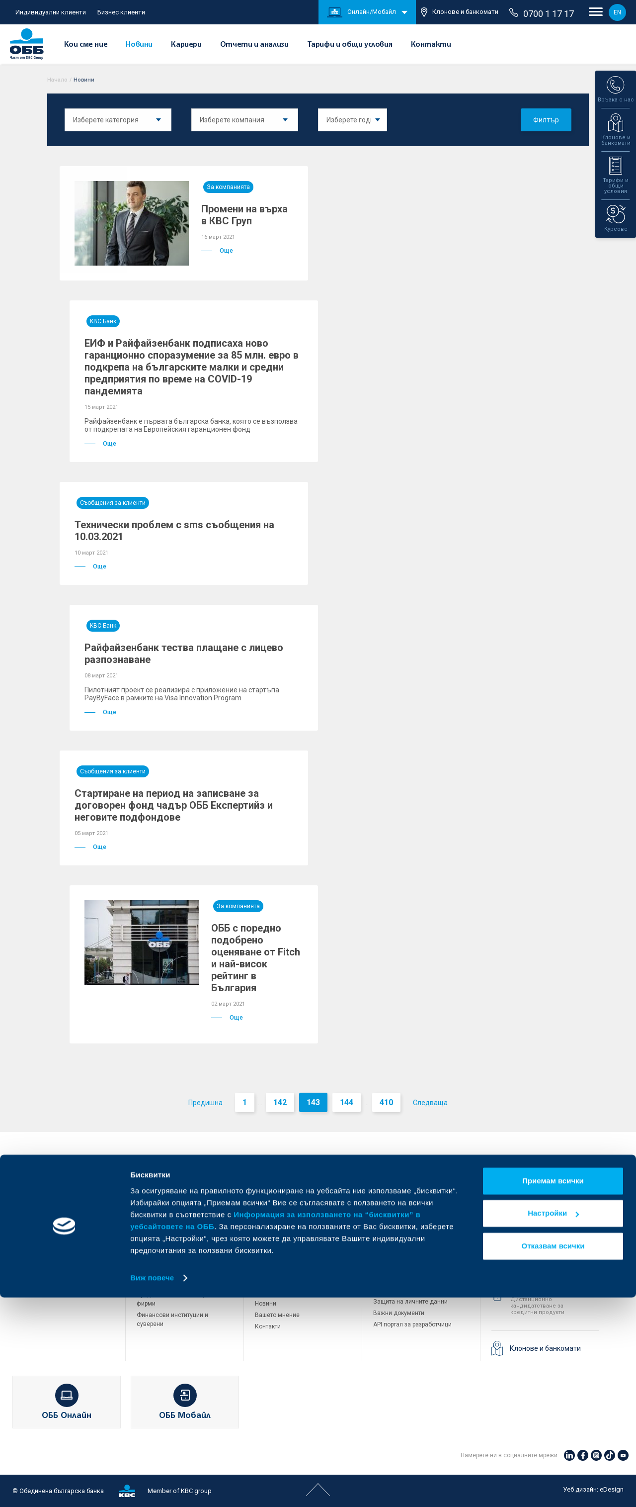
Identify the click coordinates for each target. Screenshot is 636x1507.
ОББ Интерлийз (394, 1200)
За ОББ (271, 1166)
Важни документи (398, 1313)
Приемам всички (553, 1390)
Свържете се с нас (535, 1166)
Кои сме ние (86, 44)
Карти (26, 1199)
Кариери (186, 44)
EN (617, 12)
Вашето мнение (277, 1315)
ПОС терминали (159, 1242)
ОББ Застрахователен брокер (415, 1234)
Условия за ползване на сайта (417, 1278)
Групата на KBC (410, 1166)
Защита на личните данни (410, 1301)
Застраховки (36, 1256)
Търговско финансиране (171, 1230)
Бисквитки (387, 1290)
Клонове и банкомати (459, 12)
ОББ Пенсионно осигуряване (414, 1212)
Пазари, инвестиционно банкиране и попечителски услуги (175, 1262)
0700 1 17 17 (541, 13)
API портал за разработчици (412, 1324)
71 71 (524, 1227)
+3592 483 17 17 (547, 1190)
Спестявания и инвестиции (57, 1233)
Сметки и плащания (46, 1210)
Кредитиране (155, 1199)
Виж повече (152, 1487)
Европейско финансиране (292, 1234)
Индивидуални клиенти (50, 12)
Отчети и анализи (254, 44)
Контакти (431, 44)
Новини (139, 44)
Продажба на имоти (401, 1256)
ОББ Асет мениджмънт (405, 1223)
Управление (272, 1223)
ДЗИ (379, 1189)
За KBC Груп (272, 1200)
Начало (57, 80)
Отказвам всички (553, 1455)
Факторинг (151, 1283)
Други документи (279, 1269)
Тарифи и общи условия (350, 44)
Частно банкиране (44, 1244)
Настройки (553, 1422)
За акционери (274, 1212)
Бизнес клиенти (121, 12)
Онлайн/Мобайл (361, 12)
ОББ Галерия (273, 1280)
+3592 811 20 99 (547, 1290)
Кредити (30, 1222)
